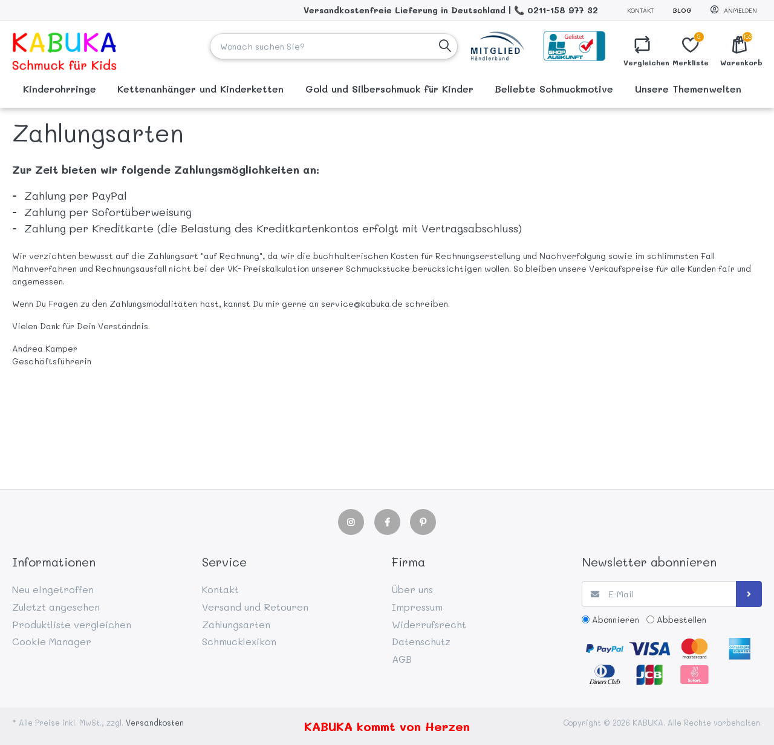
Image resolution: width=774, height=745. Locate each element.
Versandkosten (155, 722)
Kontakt (640, 10)
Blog (682, 10)
